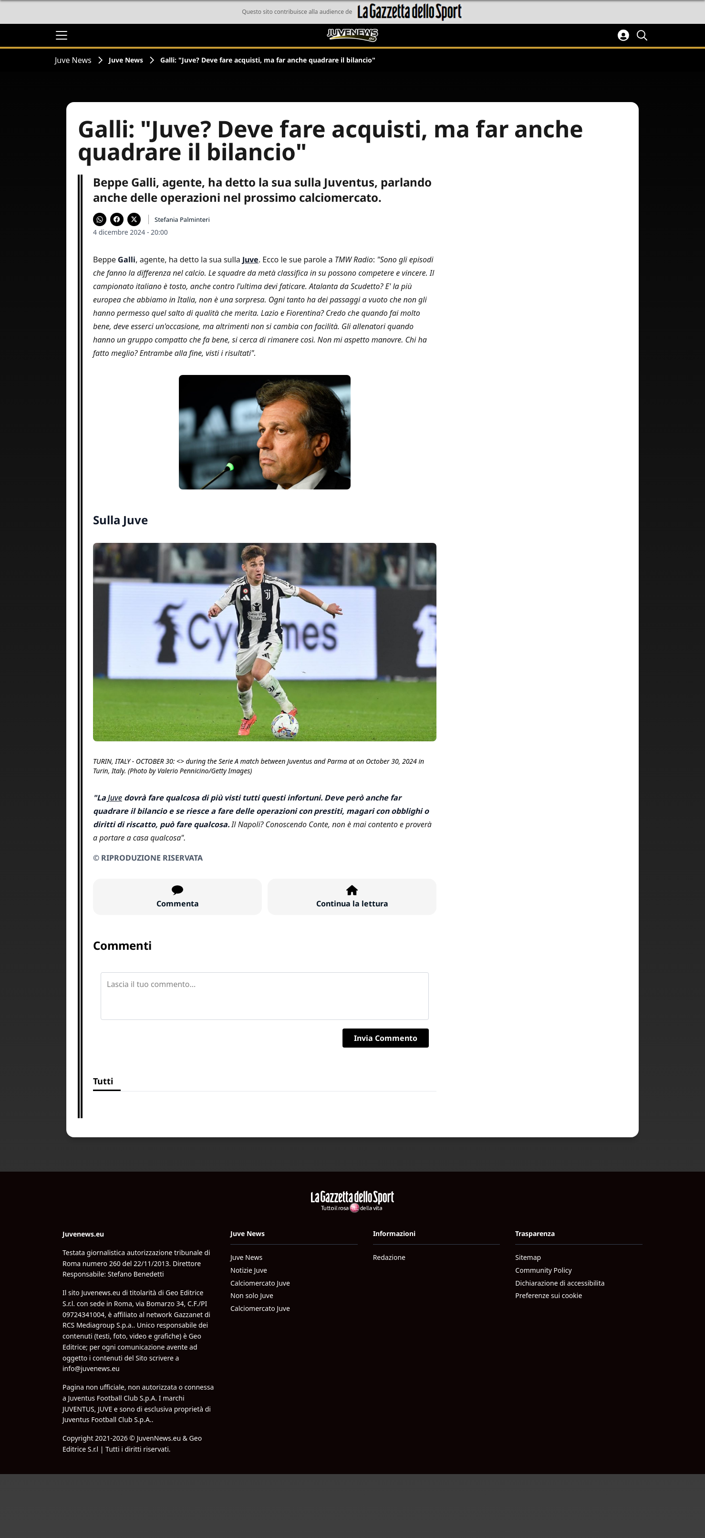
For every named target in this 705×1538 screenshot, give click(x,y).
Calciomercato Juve (260, 1283)
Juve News (73, 60)
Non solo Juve (251, 1295)
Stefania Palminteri (182, 219)
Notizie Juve (248, 1270)
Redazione (389, 1257)
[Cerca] (643, 35)
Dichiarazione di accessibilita (559, 1283)
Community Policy (543, 1270)
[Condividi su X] (134, 219)
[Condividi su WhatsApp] (99, 219)
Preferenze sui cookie (548, 1295)
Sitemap (528, 1257)
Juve (115, 797)
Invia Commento (385, 1038)
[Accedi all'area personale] (623, 35)
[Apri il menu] (61, 35)
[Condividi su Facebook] (117, 219)
